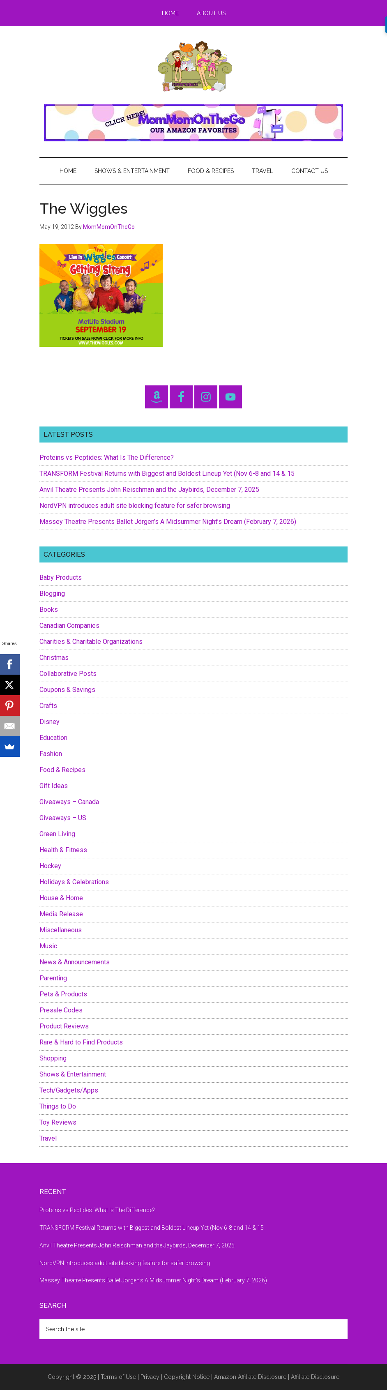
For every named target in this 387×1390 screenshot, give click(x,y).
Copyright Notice (187, 1377)
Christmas (54, 658)
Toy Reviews (57, 1122)
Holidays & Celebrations (74, 882)
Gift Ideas (53, 786)
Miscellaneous (60, 930)
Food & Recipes (62, 770)
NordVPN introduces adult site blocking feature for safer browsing (134, 505)
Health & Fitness (63, 850)
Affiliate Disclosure (315, 1377)
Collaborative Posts (68, 674)
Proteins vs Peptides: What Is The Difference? (106, 457)
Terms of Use (118, 1377)
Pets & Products (63, 994)
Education (53, 738)
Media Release (61, 914)
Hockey (50, 866)
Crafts (48, 706)
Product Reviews (64, 1026)
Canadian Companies (69, 625)
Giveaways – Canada (69, 802)
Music (48, 946)
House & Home (61, 898)
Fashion (50, 754)
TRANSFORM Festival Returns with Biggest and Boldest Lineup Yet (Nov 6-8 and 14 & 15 (167, 473)
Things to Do (57, 1106)
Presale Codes (61, 1010)
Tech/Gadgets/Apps (68, 1090)
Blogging (52, 593)
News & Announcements (74, 962)
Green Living (57, 834)
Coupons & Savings (67, 690)
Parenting (53, 978)
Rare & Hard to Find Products (81, 1042)
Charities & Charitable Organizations (91, 641)
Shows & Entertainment (72, 1074)
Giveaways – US (62, 818)
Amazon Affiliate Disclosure (250, 1377)
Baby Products (60, 577)
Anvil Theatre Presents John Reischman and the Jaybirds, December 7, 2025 (149, 489)
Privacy (150, 1377)
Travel (48, 1138)
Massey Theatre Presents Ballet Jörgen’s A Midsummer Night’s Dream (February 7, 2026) (167, 522)
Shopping (53, 1058)
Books (48, 609)
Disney (49, 722)
